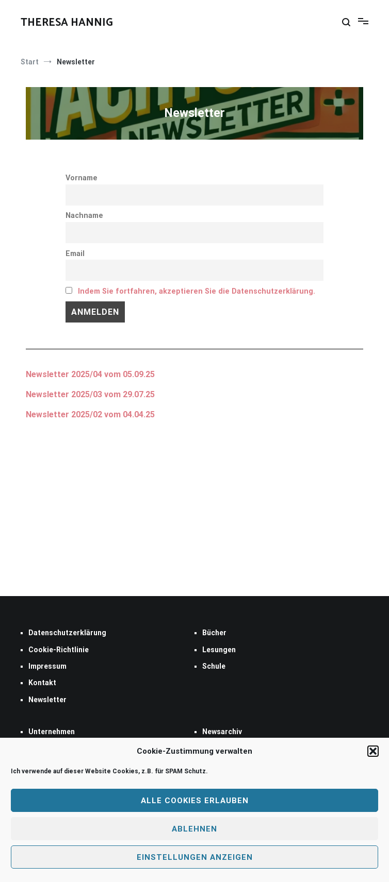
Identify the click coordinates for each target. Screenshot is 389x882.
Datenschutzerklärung (67, 633)
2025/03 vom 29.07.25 (112, 394)
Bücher (214, 633)
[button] (373, 751)
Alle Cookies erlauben (195, 800)
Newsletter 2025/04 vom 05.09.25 (90, 374)
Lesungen (219, 650)
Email (75, 253)
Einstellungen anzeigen (195, 857)
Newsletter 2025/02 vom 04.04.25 (90, 414)
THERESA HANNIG (67, 22)
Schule (213, 666)
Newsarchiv (222, 731)
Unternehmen (51, 731)
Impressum (47, 666)
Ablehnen (194, 829)
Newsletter (47, 394)
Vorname (82, 178)
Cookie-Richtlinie (58, 650)
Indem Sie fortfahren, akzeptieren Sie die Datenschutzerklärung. (196, 291)
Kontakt (42, 683)
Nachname (84, 215)
